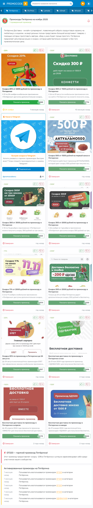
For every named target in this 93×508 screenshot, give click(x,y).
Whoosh (76, 11)
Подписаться (23, 169)
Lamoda (45, 11)
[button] (89, 21)
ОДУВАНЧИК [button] (61, 498)
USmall (61, 11)
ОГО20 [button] (59, 472)
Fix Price (29, 11)
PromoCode (17, 4)
